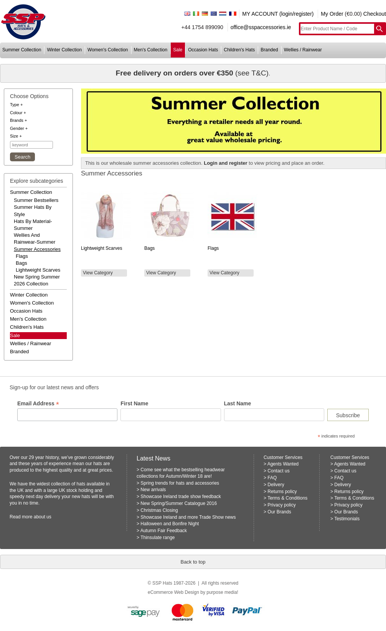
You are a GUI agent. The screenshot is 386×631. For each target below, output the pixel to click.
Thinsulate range (157, 537)
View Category (98, 272)
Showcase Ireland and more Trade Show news (188, 517)
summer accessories (37, 249)
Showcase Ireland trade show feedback (180, 496)
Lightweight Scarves (38, 270)
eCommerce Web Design (173, 592)
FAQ (272, 477)
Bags (21, 263)
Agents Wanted (283, 464)
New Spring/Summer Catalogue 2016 (178, 503)
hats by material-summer (33, 224)
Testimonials (347, 518)
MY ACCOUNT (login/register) (277, 14)
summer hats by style (32, 210)
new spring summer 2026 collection (37, 280)
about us (42, 517)
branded (269, 49)
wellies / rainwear (303, 49)
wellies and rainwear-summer (34, 238)
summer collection (21, 49)
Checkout (374, 14)
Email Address (38, 403)
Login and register (225, 163)
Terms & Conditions (287, 498)
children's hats (239, 49)
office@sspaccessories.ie (261, 27)
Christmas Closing (159, 510)
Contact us (278, 471)
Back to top (192, 562)
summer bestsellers (36, 200)
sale (177, 49)
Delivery (275, 484)
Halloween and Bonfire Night (169, 523)
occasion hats (203, 49)
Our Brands (279, 512)
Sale (15, 335)
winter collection (64, 49)
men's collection (151, 49)
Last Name (237, 403)
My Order (332, 14)
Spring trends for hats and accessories (179, 483)
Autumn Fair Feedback (163, 530)
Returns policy (282, 491)
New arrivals (153, 489)
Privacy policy (281, 505)
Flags (22, 256)
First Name (134, 403)
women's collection (107, 49)
